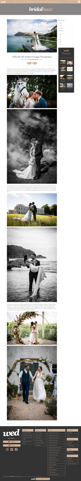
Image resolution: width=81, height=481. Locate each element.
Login (69, 435)
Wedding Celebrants (52, 464)
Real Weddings (47, 1)
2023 (60, 39)
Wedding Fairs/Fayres (53, 469)
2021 (60, 44)
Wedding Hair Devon (53, 445)
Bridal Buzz (70, 451)
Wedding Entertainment (53, 459)
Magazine (54, 1)
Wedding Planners (52, 472)
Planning (41, 1)
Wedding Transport (52, 462)
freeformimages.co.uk (11, 423)
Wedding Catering (52, 457)
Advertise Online (71, 445)
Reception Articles (39, 440)
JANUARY (61, 30)
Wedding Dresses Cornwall (54, 437)
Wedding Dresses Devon (53, 440)
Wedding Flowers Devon (53, 454)
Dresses (36, 1)
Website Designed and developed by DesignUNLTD (32, 476)
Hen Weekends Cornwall (53, 474)
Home (15, 1)
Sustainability (38, 445)
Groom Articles (38, 435)
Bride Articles (38, 437)
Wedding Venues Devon (53, 435)
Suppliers (28, 1)
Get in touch (12, 445)
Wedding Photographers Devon (55, 449)
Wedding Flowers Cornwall (54, 452)
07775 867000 (11, 441)
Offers (58, 1)
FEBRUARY (61, 28)
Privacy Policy (70, 460)
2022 (60, 41)
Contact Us (70, 458)
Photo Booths (51, 467)
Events (23, 1)
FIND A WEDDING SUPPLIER (42, 478)
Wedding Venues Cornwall (54, 432)
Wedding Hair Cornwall (53, 442)
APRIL (60, 23)
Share (29, 63)
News (32, 1)
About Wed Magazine (27, 432)
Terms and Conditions (72, 463)
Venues (19, 1)
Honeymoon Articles (40, 442)
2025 (60, 34)
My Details (70, 432)
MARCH (61, 25)
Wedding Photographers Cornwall (55, 447)
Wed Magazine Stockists (27, 435)
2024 (60, 37)
